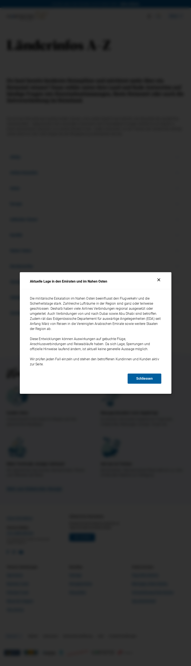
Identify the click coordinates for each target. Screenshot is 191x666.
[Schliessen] (158, 279)
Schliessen (144, 379)
